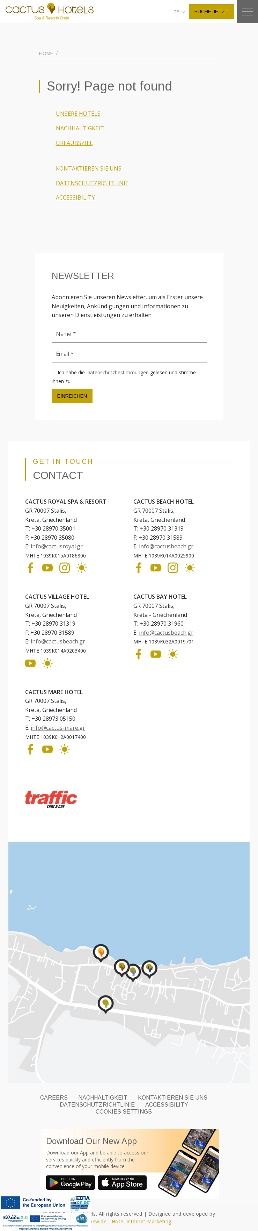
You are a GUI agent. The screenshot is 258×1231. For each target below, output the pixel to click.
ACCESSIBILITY (75, 197)
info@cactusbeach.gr (166, 546)
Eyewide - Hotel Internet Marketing (129, 1221)
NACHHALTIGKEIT (80, 128)
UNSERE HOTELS (78, 113)
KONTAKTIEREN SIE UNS (88, 168)
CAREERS (54, 1098)
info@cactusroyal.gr (57, 546)
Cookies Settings (124, 1112)
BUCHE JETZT (211, 11)
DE (177, 11)
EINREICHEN (72, 396)
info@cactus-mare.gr (58, 728)
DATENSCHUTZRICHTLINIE (92, 183)
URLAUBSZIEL (74, 143)
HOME (46, 53)
